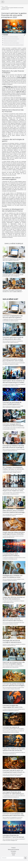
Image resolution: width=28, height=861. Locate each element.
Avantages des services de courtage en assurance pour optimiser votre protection (12, 642)
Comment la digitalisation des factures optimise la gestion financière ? (13, 259)
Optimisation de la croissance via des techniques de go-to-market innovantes (13, 382)
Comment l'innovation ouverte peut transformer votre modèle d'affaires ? (12, 291)
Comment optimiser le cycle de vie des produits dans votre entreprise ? (13, 275)
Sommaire (5, 35)
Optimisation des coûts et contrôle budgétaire (11, 42)
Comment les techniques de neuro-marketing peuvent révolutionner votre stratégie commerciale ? (12, 405)
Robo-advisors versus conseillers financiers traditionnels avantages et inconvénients (14, 512)
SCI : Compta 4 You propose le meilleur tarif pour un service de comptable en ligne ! (13, 469)
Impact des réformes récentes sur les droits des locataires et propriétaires (14, 598)
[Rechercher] (12, 858)
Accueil (2, 6)
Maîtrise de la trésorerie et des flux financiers (11, 38)
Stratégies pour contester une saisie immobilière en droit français (12, 577)
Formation (13, 851)
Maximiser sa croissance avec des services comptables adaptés (14, 663)
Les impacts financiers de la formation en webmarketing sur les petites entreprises (13, 793)
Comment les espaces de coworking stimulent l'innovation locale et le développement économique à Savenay (14, 729)
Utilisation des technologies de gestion (10, 40)
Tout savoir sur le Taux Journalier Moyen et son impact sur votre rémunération (13, 490)
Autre (13, 854)
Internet (13, 853)
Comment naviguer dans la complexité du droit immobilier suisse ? (13, 425)
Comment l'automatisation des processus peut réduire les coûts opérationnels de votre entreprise (14, 815)
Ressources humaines (13, 849)
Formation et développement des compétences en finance (13, 45)
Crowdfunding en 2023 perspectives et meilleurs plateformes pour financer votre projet (13, 556)
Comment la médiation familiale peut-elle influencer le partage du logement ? (14, 447)
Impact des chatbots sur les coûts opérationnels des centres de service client (14, 750)
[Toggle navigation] (2, 2)
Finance (6, 6)
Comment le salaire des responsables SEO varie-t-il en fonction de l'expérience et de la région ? (13, 708)
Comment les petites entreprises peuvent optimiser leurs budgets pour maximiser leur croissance (13, 685)
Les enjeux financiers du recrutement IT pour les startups (13, 836)
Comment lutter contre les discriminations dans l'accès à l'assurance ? (12, 620)
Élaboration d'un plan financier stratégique (11, 36)
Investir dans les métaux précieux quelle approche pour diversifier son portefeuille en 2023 (14, 534)
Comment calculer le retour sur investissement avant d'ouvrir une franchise (14, 772)
